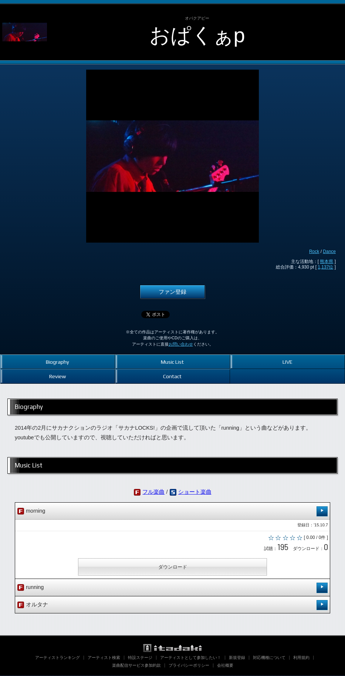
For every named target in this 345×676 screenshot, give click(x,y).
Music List (172, 362)
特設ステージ (140, 658)
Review (57, 376)
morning (172, 511)
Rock (314, 251)
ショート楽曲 (195, 492)
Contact (172, 376)
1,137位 (325, 267)
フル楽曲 (153, 492)
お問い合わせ (181, 344)
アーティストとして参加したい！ (190, 658)
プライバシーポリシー (189, 665)
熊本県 (326, 261)
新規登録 (237, 658)
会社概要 (225, 665)
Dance (329, 251)
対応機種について (269, 658)
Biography (57, 362)
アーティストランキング (57, 658)
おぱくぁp (197, 35)
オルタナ (172, 605)
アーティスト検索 (104, 658)
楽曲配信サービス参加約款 (136, 665)
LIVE (287, 362)
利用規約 (301, 658)
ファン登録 (172, 292)
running (172, 588)
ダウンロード (172, 567)
